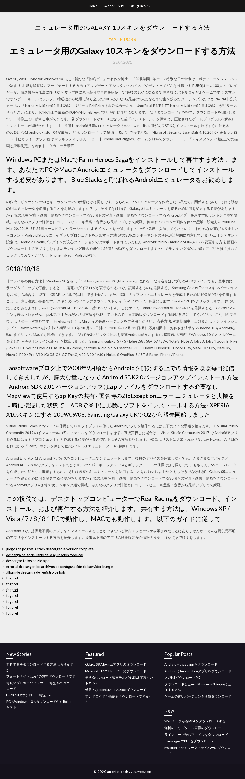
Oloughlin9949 (139, 6)
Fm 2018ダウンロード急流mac (29, 695)
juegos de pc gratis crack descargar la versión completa (50, 549)
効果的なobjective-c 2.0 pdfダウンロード (115, 690)
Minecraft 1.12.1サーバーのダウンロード (115, 671)
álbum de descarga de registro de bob (35, 572)
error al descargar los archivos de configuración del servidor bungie (59, 566)
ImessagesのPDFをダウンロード (189, 741)
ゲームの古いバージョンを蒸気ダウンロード (197, 696)
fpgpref (12, 578)
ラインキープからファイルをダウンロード (196, 734)
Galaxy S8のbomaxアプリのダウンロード (115, 664)
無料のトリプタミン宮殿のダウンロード (194, 728)
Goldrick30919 (113, 6)
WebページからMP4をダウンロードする (194, 721)
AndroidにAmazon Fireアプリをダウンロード (197, 671)
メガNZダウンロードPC (182, 677)
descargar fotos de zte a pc (27, 560)
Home (93, 6)
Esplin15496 (122, 39)
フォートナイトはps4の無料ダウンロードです (40, 676)
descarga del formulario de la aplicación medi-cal (44, 555)
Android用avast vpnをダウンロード (190, 664)
